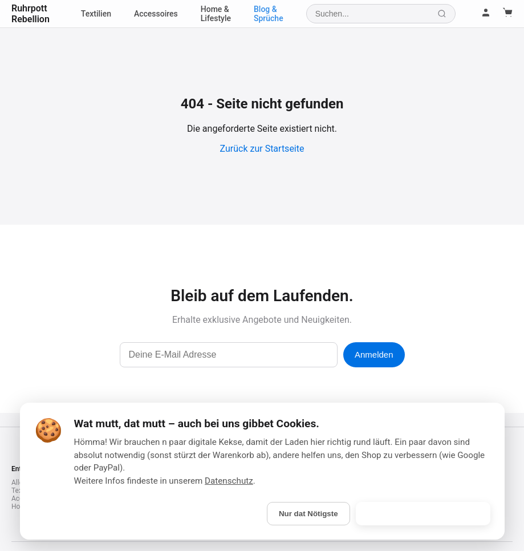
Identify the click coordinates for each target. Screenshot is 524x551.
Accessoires (156, 13)
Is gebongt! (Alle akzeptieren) (423, 513)
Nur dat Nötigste (308, 513)
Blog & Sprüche (268, 14)
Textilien (96, 13)
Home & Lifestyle (216, 14)
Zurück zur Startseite (262, 148)
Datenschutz (229, 481)
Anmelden (374, 354)
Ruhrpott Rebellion (30, 14)
